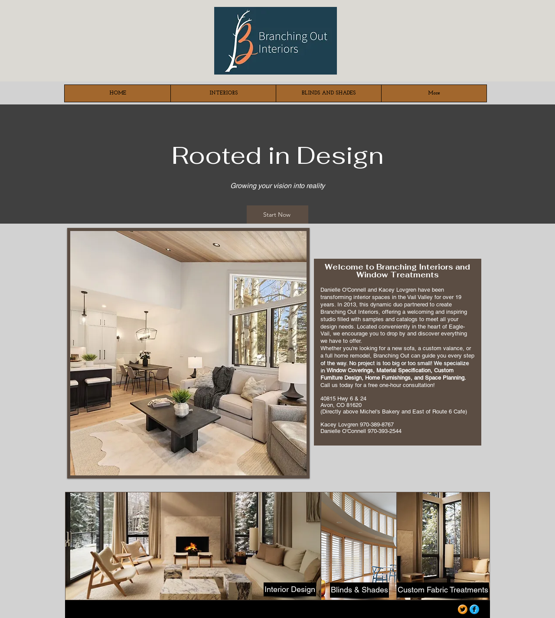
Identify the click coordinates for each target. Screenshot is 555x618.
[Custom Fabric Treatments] (443, 590)
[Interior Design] (290, 589)
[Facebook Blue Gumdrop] (474, 609)
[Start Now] (277, 214)
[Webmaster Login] (430, 610)
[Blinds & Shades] (359, 590)
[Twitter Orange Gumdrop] (462, 609)
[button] (188, 353)
